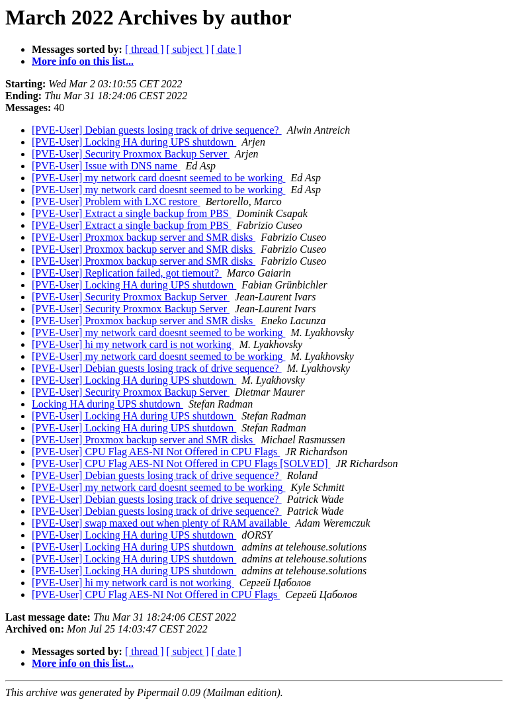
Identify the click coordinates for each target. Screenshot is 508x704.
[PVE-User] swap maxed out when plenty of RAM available (161, 523)
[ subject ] (188, 49)
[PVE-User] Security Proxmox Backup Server (131, 153)
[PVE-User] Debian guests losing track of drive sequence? (157, 130)
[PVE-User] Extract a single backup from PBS (132, 213)
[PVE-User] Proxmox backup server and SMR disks (143, 237)
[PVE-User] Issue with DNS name (106, 165)
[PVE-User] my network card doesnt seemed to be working (158, 177)
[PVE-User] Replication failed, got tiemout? (127, 273)
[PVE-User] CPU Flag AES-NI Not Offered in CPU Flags (156, 451)
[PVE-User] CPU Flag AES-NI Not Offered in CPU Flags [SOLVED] (181, 463)
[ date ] (226, 49)
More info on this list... (83, 61)
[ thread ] (144, 49)
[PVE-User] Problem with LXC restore (116, 201)
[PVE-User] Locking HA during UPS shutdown (134, 142)
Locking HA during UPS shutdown (107, 404)
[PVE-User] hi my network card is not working (133, 344)
